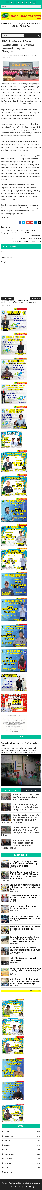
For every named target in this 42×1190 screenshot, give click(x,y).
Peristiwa (7, 1163)
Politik (6, 1168)
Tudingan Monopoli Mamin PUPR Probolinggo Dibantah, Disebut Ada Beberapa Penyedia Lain (25, 970)
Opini (6, 1150)
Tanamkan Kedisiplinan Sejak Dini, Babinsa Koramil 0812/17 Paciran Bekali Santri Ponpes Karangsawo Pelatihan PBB (24, 939)
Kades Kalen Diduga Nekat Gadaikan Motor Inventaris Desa (24, 959)
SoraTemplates (13, 1183)
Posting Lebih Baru (7, 298)
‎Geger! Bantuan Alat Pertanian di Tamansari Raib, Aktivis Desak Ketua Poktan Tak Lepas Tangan (25, 887)
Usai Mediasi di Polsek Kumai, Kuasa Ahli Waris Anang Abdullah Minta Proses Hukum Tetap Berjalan (27, 797)
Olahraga (7, 1145)
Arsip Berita (31, 790)
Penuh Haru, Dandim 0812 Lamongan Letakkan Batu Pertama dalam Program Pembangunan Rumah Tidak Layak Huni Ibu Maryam (20, 831)
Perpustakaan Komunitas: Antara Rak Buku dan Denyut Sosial (20, 744)
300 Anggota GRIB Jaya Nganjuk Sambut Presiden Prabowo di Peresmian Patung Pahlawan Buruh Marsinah (24, 863)
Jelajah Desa (8, 1136)
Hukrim (7, 1132)
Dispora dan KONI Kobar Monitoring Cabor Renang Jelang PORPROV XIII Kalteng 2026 (25, 917)
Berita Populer (11, 790)
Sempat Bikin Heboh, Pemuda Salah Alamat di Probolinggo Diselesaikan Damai (25, 927)
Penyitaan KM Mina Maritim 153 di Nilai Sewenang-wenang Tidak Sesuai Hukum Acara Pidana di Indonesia (25, 949)
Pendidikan (8, 1159)
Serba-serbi (6, 58)
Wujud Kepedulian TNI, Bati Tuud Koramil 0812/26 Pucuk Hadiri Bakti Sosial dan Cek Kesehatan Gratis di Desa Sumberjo (25, 981)
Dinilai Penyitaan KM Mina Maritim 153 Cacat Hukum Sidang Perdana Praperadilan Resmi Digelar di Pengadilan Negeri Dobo (20, 844)
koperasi (7, 1141)
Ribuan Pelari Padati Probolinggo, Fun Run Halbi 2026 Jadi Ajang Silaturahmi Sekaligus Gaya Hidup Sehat (26, 807)
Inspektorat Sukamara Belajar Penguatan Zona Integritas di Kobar (24, 907)
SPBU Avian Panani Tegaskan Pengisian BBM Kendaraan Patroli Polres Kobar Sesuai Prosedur (25, 897)
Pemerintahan (9, 1154)
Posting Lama (36, 298)
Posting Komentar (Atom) (19, 301)
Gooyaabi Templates (34, 1183)
